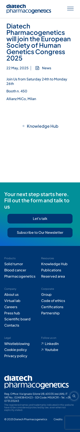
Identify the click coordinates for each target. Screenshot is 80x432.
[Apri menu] (70, 9)
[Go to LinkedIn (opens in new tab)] (58, 344)
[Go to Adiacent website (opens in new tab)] (58, 419)
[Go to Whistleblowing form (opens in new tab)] (21, 344)
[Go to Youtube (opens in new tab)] (58, 350)
